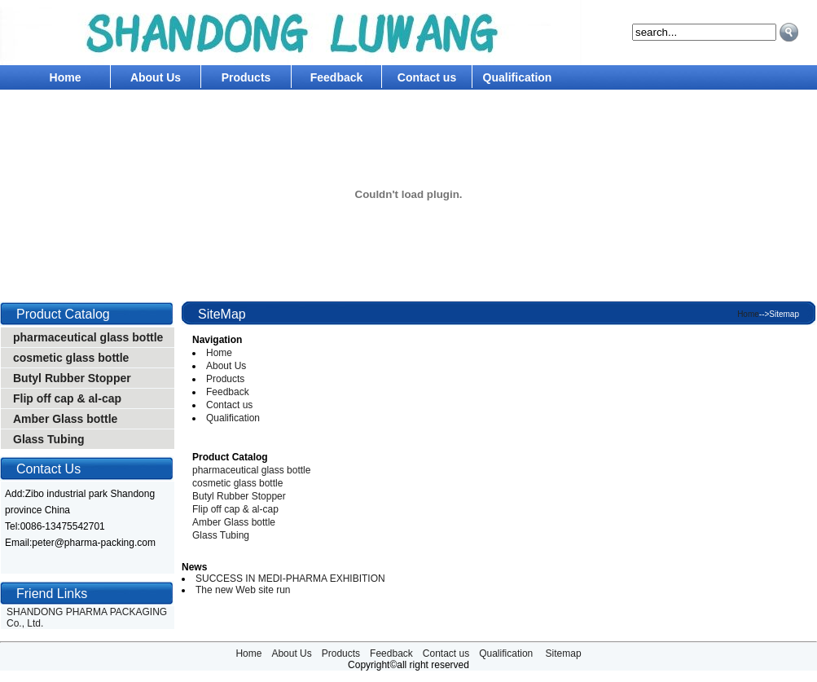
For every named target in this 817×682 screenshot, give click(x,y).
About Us (155, 77)
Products (246, 77)
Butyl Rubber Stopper (72, 378)
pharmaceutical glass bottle (88, 337)
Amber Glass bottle (65, 418)
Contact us (427, 77)
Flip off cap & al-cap (67, 398)
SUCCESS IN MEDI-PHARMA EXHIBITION (290, 578)
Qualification (517, 77)
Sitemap (564, 653)
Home (65, 77)
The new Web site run (243, 590)
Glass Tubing (49, 439)
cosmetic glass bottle (71, 357)
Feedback (336, 77)
